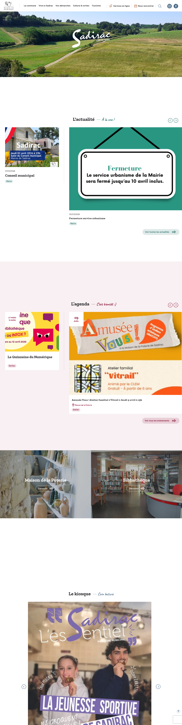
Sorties (12, 366)
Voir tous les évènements (157, 421)
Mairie (9, 181)
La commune (30, 6)
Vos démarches (63, 6)
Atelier (76, 410)
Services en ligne (121, 6)
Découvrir (43, 488)
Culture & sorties (81, 6)
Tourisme (96, 6)
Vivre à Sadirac (46, 6)
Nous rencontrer (146, 6)
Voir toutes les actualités (157, 232)
